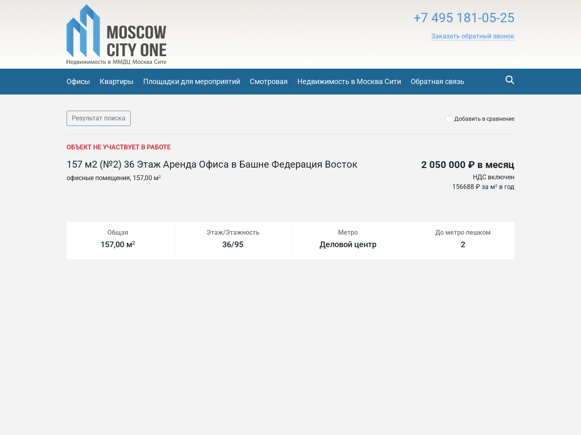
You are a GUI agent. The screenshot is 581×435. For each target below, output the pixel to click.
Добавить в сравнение (484, 119)
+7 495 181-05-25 (464, 17)
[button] (472, 36)
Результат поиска (98, 118)
